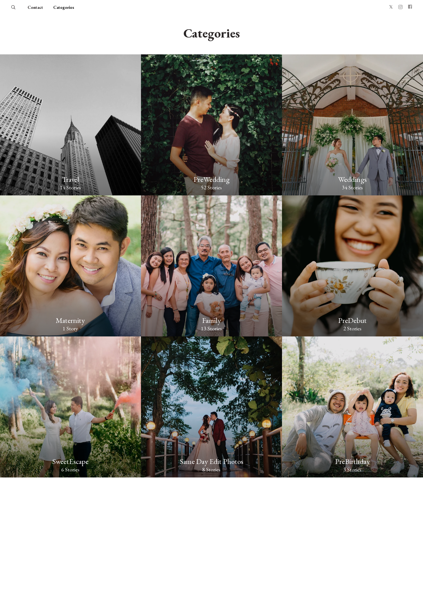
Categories (63, 7)
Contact (35, 7)
